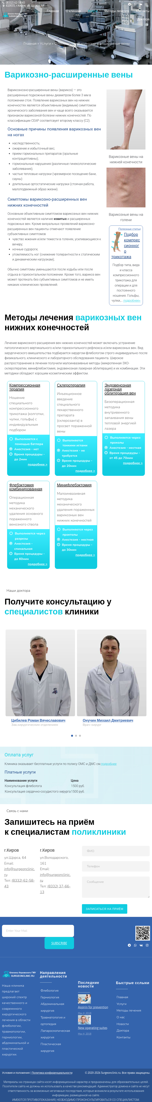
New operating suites (92, 1028)
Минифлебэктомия (74, 485)
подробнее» (131, 300)
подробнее (109, 764)
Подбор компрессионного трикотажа (125, 245)
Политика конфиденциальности (52, 1072)
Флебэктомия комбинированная (25, 487)
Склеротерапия (71, 385)
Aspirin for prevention (93, 1007)
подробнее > (38, 464)
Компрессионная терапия (24, 387)
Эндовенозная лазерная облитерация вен (120, 389)
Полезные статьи (129, 229)
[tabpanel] (40, 679)
